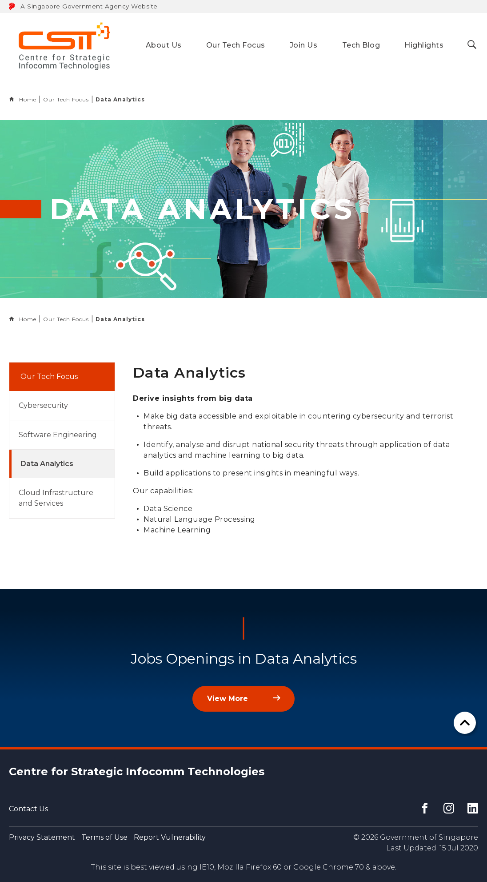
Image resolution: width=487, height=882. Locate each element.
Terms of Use (104, 837)
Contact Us (28, 809)
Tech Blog (361, 45)
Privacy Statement (42, 837)
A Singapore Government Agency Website (89, 6)
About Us (164, 45)
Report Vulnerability (170, 837)
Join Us (304, 45)
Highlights (423, 45)
